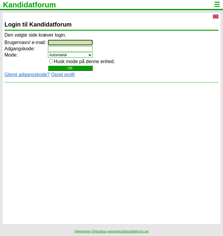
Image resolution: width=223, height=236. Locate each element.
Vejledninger (82, 231)
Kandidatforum (29, 5)
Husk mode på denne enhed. (84, 61)
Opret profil (63, 74)
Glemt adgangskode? (27, 74)
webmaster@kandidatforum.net (128, 231)
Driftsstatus (98, 231)
